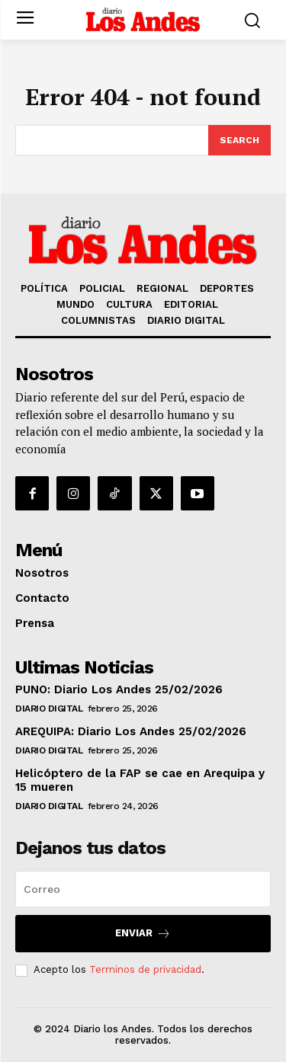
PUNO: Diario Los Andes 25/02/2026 (119, 689)
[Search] (239, 140)
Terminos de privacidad (145, 969)
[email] (143, 889)
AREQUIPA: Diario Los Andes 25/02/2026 (130, 731)
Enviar (143, 933)
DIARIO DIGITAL (48, 708)
